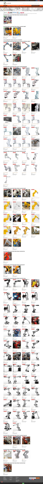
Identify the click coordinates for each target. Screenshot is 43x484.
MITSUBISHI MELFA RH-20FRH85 (16, 147)
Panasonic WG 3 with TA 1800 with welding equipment (16, 445)
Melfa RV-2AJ (4, 76)
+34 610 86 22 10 (23, 0)
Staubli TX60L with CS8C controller (16, 210)
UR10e (4, 62)
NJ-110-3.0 (23, 349)
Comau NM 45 (14, 337)
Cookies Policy (21, 483)
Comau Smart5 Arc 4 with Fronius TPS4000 (16, 301)
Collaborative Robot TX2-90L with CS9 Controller (35, 223)
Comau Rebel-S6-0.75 (5, 313)
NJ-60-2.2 (23, 337)
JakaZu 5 (4, 24)
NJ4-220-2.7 (23, 396)
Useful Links (17, 481)
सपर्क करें (16, 478)
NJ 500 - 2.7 (4, 431)
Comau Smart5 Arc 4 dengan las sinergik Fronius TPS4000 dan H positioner (34, 289)
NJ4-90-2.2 (32, 337)
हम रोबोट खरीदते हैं (17, 5)
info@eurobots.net (33, 0)
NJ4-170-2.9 (32, 372)
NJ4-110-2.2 (32, 349)
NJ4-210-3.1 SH (33, 384)
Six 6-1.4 (14, 313)
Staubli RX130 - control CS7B (16, 247)
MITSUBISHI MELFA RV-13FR (25, 135)
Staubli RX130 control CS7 (6, 247)
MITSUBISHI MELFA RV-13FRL (34, 135)
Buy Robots (11, 479)
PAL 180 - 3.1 (14, 384)
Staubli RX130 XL (14, 222)
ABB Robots (4, 477)
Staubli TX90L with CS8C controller (25, 222)
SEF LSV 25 (4, 274)
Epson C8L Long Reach (33, 172)
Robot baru (9, 5)
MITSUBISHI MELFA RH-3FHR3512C (7, 99)
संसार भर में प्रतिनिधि (17, 477)
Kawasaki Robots (4, 479)
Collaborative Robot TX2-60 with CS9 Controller (35, 210)
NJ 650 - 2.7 (14, 431)
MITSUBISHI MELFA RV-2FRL (34, 76)
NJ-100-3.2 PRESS (5, 349)
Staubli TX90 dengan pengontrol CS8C (26, 210)
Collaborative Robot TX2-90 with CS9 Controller (7, 235)
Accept (23, 483)
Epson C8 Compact (24, 172)
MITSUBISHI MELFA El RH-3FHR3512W (15, 100)
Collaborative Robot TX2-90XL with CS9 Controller (7, 223)
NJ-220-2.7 (4, 396)
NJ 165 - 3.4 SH (5, 372)
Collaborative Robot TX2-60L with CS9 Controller (7, 210)
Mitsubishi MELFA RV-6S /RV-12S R (35, 147)
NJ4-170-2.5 (23, 372)
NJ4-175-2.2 (4, 384)
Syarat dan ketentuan (18, 480)
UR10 (13, 62)
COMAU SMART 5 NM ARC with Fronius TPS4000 (34, 325)
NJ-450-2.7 (23, 419)
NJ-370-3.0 (4, 419)
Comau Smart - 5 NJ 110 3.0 (16, 349)
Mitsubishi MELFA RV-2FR (24, 76)
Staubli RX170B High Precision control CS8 (17, 235)
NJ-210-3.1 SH (23, 384)
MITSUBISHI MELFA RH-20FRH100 (25, 147)
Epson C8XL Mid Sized (5, 184)
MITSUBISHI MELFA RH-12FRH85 (7, 135)
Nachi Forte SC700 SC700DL (6, 472)
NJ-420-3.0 (14, 419)
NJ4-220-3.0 (32, 396)
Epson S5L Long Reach (15, 172)
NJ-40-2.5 (4, 337)
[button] (5, 0)
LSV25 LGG (14, 274)
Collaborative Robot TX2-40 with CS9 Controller (35, 198)
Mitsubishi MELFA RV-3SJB (15, 76)
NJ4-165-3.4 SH (14, 372)
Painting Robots (11, 477)
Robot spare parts (13, 5)
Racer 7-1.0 (23, 313)
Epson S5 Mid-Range (5, 172)
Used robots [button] (5, 5)
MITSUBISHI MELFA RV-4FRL (34, 99)
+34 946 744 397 (20, 0)
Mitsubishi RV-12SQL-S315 (15, 135)
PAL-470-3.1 (32, 419)
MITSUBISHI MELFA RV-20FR (6, 147)
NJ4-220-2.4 (14, 396)
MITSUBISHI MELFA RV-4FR (25, 99)
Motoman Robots (5, 478)
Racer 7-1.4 (32, 313)
